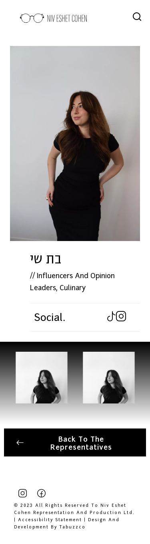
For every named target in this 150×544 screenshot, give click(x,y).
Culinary (73, 287)
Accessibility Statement (50, 519)
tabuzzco (72, 526)
